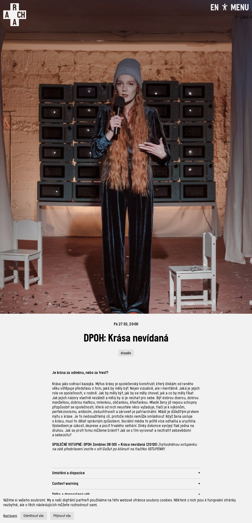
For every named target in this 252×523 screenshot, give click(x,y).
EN (214, 7)
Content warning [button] (65, 483)
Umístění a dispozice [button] (68, 473)
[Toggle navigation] (240, 7)
